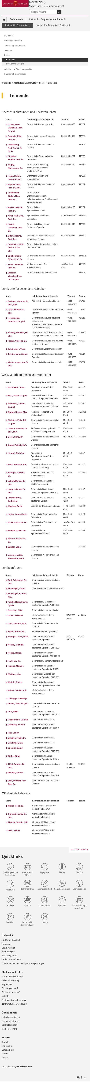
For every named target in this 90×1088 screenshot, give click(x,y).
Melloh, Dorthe (15, 682)
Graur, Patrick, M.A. (17, 445)
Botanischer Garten (11, 1017)
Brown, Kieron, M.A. (17, 412)
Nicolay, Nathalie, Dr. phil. (18, 334)
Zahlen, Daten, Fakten (12, 959)
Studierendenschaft (11, 992)
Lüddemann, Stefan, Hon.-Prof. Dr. (14, 196)
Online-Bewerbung (10, 980)
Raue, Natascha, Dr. (17, 522)
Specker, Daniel (15, 748)
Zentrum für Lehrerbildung (14, 1003)
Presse (5, 1057)
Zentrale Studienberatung (14, 1000)
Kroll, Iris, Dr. (14, 661)
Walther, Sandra (15, 772)
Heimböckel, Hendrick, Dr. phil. (16, 320)
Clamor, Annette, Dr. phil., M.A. (17, 430)
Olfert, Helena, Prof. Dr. (15, 237)
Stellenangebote (9, 955)
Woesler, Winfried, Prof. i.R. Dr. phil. (15, 276)
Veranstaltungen (9, 1024)
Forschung (6, 944)
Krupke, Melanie (16, 666)
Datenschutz (8, 1049)
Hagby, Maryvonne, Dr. (15, 166)
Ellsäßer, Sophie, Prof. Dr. (16, 158)
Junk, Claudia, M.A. (17, 623)
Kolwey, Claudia (15, 645)
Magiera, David (15, 506)
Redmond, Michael (17, 530)
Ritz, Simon (13, 733)
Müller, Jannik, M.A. (17, 690)
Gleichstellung (8, 947)
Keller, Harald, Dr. (16, 631)
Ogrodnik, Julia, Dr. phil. (17, 816)
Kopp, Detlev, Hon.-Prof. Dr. (14, 178)
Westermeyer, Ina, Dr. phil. (18, 364)
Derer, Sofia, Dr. (15, 437)
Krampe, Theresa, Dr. (16, 474)
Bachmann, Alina (16, 387)
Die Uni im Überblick (11, 940)
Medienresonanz (9, 1028)
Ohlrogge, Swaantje (17, 698)
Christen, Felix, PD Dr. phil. (17, 422)
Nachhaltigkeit (8, 951)
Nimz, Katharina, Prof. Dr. (16, 217)
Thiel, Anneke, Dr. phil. (16, 766)
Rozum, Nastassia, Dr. (17, 540)
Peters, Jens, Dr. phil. (18, 703)
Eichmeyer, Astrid (16, 588)
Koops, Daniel (15, 653)
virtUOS (5, 996)
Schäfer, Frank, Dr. (17, 738)
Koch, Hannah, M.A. (17, 464)
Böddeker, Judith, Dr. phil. (16, 405)
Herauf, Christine (16, 453)
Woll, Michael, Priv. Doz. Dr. (17, 782)
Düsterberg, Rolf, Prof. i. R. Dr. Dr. (15, 147)
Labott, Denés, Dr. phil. (16, 483)
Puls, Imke (13, 711)
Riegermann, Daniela (18, 720)
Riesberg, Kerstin (16, 724)
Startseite (6, 83)
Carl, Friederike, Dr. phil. (17, 582)
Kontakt (5, 1042)
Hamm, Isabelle (15, 615)
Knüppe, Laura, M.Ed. (18, 636)
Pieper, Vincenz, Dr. (17, 341)
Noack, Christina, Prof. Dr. (15, 227)
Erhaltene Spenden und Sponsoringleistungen (23, 963)
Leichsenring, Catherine (14, 499)
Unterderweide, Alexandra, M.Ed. (16, 557)
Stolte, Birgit (14, 756)
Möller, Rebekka (15, 806)
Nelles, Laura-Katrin (17, 514)
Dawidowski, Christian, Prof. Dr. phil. (15, 127)
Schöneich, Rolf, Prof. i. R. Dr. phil (16, 247)
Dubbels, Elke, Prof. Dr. (15, 138)
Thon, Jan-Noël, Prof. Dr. (15, 266)
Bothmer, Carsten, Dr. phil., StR (18, 303)
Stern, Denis (14, 830)
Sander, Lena (14, 547)
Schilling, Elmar (15, 743)
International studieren (12, 976)
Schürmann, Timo (16, 349)
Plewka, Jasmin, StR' (18, 822)
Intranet (5, 1053)
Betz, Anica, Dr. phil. (18, 395)
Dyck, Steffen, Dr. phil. (16, 311)
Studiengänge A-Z (10, 988)
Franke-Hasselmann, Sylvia (18, 603)
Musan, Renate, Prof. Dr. (15, 209)
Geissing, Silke (15, 610)
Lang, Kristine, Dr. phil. (17, 491)
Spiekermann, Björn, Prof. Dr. (15, 257)
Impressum (7, 1045)
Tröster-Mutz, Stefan (18, 354)
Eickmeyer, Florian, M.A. (17, 595)
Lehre (42, 83)
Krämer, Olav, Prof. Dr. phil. (14, 186)
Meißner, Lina (14, 674)
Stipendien (7, 984)
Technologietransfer (11, 1021)
